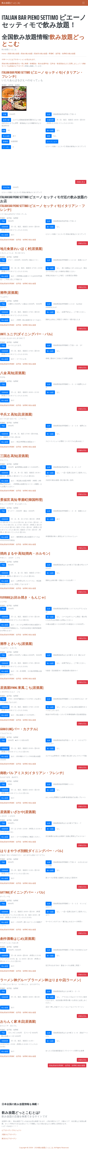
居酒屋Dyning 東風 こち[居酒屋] (21, 687)
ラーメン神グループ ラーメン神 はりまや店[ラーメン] (40, 980)
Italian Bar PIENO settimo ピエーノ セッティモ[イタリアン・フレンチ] (42, 74)
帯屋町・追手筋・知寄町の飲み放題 (62, 53)
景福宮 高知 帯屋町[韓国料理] (21, 499)
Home (4, 53)
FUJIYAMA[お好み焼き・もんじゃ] (22, 597)
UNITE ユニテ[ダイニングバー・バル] (26, 334)
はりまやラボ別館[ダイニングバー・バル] (31, 850)
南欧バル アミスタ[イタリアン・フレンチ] (32, 773)
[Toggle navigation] (83, 3)
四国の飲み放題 (13, 53)
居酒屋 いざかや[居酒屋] (18, 812)
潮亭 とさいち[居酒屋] (16, 643)
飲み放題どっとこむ (46, 1148)
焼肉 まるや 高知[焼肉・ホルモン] (25, 553)
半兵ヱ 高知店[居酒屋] (16, 414)
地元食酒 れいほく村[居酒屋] (21, 248)
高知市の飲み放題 (40, 53)
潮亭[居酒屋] (9, 292)
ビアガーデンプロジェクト (12, 1130)
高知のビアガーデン (17, 66)
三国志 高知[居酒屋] (14, 455)
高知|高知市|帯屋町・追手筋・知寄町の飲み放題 (18, 240)
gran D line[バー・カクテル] (19, 729)
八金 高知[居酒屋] (12, 373)
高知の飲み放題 (26, 53)
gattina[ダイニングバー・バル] (22, 892)
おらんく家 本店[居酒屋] (18, 1021)
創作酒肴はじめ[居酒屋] (17, 938)
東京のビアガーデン (9, 1138)
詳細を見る (81, 182)
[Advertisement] (43, 165)
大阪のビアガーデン (9, 1134)
